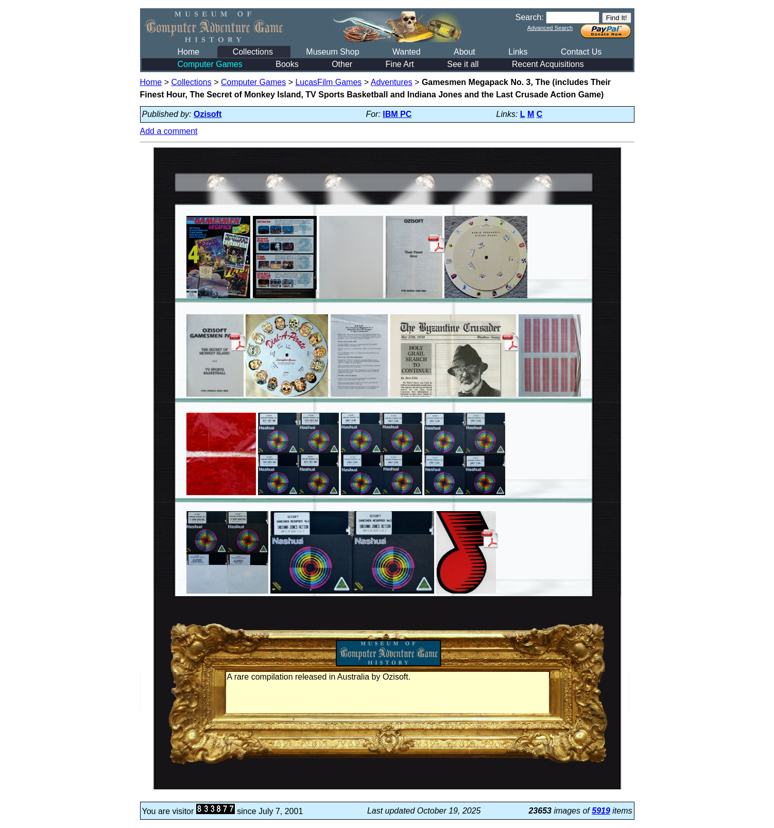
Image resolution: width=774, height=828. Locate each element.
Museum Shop (332, 51)
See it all (462, 64)
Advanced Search (550, 28)
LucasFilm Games (328, 82)
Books (287, 64)
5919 (601, 810)
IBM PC (397, 114)
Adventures (391, 82)
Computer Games (210, 64)
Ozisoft (207, 114)
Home (189, 51)
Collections (253, 51)
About (464, 51)
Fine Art (400, 64)
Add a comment (169, 131)
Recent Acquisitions (548, 64)
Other (342, 64)
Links (517, 51)
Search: (529, 17)
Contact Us (581, 51)
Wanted (406, 51)
